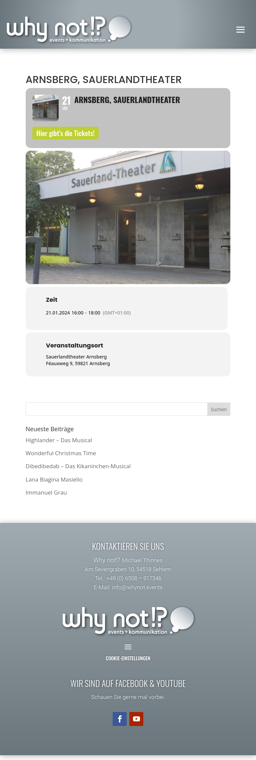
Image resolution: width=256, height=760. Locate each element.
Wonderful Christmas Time (61, 458)
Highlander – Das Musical (59, 445)
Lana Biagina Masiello (54, 484)
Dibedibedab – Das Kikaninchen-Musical (78, 471)
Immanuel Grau (46, 497)
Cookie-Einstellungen (128, 663)
